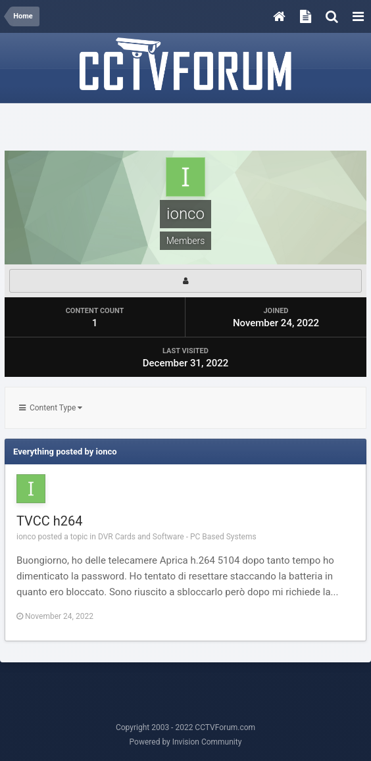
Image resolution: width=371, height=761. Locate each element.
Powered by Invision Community (186, 742)
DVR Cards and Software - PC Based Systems (177, 536)
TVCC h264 (49, 521)
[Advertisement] (185, 127)
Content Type (50, 407)
